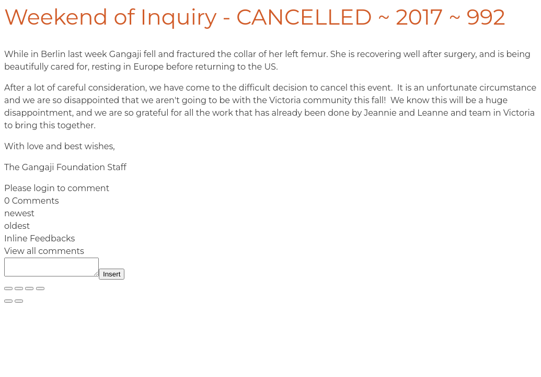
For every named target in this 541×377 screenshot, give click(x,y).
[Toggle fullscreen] (19, 291)
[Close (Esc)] (40, 291)
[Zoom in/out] (8, 291)
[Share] (29, 291)
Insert (122, 277)
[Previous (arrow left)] (8, 304)
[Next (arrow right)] (19, 304)
